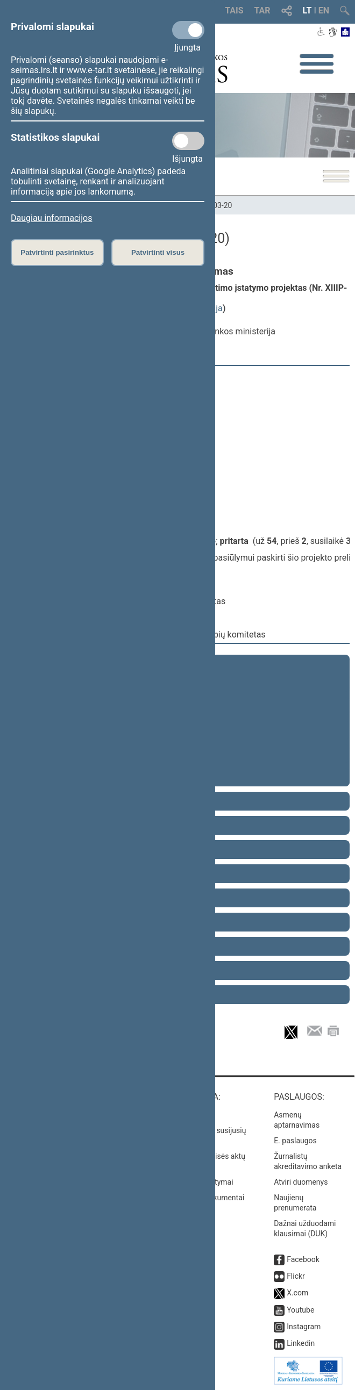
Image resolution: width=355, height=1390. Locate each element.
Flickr (296, 1276)
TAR (262, 10)
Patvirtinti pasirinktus (57, 252)
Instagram (304, 1326)
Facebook (303, 1259)
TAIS (234, 10)
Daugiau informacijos (51, 218)
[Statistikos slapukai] (188, 141)
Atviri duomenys (301, 1182)
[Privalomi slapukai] (188, 30)
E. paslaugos (295, 1140)
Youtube (300, 1310)
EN (323, 10)
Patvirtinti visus (157, 252)
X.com (297, 1292)
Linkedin (301, 1343)
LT (307, 10)
